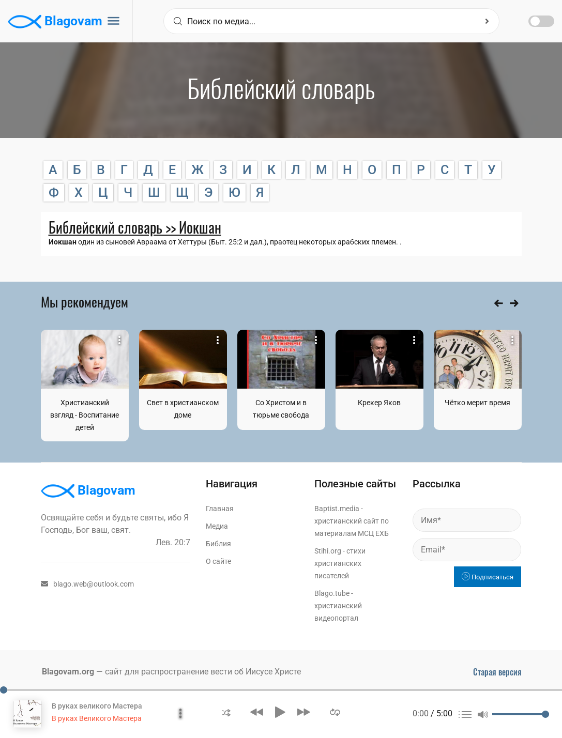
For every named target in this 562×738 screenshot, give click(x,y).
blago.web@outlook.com (87, 584)
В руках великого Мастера (97, 706)
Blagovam (55, 21)
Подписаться (487, 577)
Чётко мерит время (477, 402)
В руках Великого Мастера (97, 718)
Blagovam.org (68, 672)
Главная (220, 508)
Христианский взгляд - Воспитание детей (84, 415)
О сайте (218, 561)
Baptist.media (336, 508)
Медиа (217, 526)
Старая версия (497, 672)
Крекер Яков (379, 402)
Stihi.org (327, 551)
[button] (226, 712)
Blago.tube (332, 593)
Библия (218, 544)
